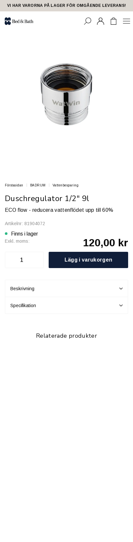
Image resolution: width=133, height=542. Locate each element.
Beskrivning (66, 288)
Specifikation (66, 305)
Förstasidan (14, 185)
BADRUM (38, 185)
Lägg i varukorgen (88, 260)
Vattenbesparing (66, 185)
